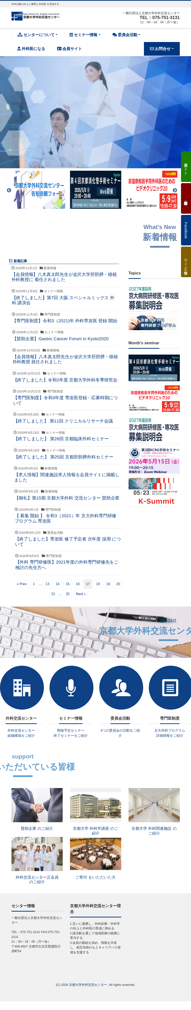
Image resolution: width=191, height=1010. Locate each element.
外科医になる (31, 49)
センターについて (36, 35)
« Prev (53, 584)
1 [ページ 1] (65, 584)
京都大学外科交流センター (88, 985)
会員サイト (69, 49)
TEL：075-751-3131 (160, 17)
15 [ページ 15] (99, 584)
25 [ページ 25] (95, 594)
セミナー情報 (83, 35)
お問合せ (160, 49)
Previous (9, 190)
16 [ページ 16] (109, 584)
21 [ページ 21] (81, 594)
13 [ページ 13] (79, 584)
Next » (108, 594)
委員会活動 (124, 35)
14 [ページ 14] (89, 584)
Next (174, 190)
